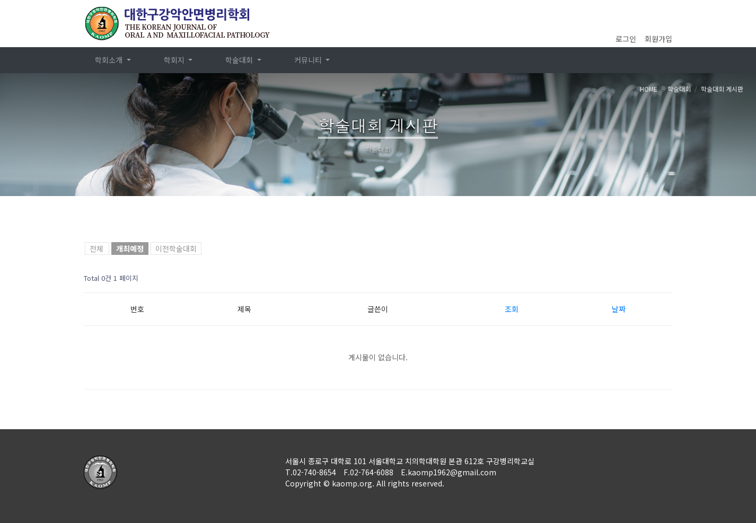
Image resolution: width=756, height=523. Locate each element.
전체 (96, 248)
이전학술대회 (176, 248)
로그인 (626, 38)
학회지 (175, 60)
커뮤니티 (309, 60)
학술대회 (240, 60)
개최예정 (130, 248)
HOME (648, 88)
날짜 (619, 309)
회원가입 (658, 38)
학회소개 (110, 60)
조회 (511, 309)
